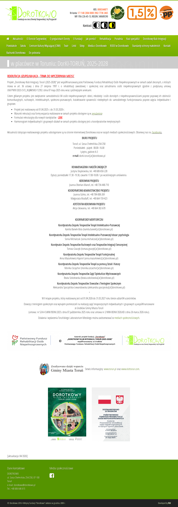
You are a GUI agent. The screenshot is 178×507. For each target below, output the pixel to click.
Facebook (156, 132)
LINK (60, 117)
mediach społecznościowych (126, 318)
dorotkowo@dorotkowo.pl (24, 485)
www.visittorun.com (130, 369)
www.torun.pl (110, 369)
